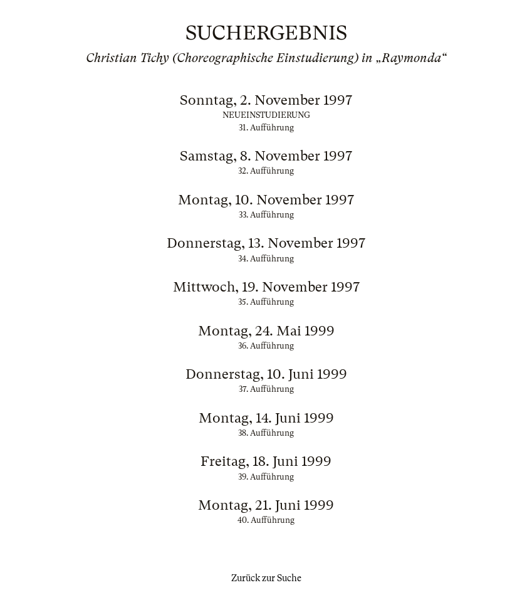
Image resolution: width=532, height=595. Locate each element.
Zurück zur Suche (266, 578)
